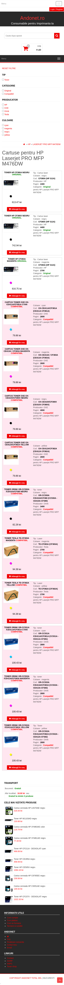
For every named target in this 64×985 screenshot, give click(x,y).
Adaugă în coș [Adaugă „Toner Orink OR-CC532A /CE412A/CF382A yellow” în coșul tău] (18, 767)
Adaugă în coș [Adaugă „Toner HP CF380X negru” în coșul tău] (18, 252)
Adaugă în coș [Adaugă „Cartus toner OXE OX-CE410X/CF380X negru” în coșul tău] (18, 436)
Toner (6, 80)
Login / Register (56, 9)
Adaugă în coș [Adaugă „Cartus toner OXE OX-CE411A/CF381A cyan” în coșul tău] (18, 342)
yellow (7, 135)
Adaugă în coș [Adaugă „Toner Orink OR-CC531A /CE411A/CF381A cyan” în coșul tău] (18, 670)
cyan (6, 125)
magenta (8, 128)
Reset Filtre (9, 68)
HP (5, 105)
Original (7, 91)
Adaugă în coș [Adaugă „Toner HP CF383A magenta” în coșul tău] (18, 296)
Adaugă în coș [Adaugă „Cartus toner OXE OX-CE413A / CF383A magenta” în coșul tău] (18, 389)
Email (9, 947)
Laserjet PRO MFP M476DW (46, 144)
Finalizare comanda (15, 942)
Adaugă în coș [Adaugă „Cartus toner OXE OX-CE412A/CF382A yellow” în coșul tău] (18, 483)
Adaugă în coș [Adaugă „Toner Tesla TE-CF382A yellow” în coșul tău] (18, 621)
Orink (6, 111)
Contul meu (12, 945)
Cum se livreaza (14, 923)
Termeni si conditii (14, 926)
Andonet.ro (32, 18)
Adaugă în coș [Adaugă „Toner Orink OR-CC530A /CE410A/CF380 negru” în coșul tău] (18, 532)
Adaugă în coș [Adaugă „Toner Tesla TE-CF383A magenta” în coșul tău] (18, 576)
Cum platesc (12, 920)
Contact (10, 958)
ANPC (9, 964)
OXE (6, 108)
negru (6, 132)
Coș (8, 939)
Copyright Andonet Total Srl (25, 978)
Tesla (6, 114)
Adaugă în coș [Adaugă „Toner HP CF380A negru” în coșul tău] (18, 209)
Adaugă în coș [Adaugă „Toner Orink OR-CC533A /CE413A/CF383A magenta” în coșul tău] (18, 719)
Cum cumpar (12, 917)
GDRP (9, 961)
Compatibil (9, 94)
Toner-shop (12, 966)
